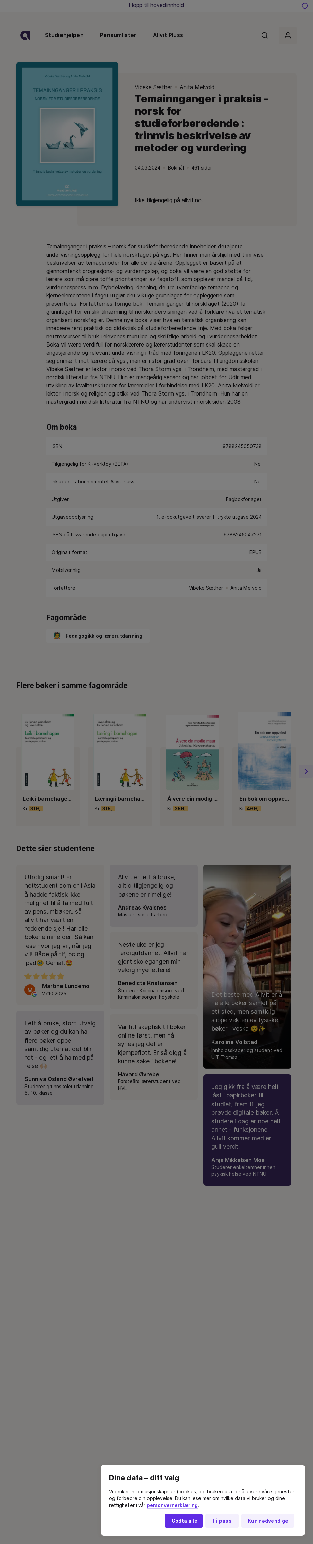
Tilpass (222, 1521)
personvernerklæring (172, 1505)
